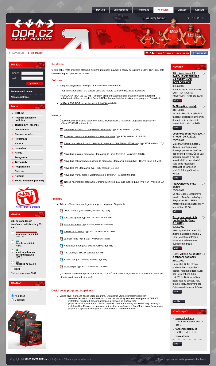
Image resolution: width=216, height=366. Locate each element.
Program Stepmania (71, 90)
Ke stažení (20, 148)
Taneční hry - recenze (27, 125)
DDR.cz (33, 30)
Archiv (18, 152)
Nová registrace (20, 97)
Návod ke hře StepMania (77, 168)
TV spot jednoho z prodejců (27, 207)
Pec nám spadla (72, 217)
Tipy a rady (21, 162)
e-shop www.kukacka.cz (192, 359)
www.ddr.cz (18, 53)
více (176, 100)
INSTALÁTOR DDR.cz (71, 95)
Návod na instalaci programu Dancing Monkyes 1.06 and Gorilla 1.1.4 (101, 182)
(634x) (25, 243)
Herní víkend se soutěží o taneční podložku (187, 256)
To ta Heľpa (70, 266)
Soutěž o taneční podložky (29, 180)
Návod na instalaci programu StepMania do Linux (89, 154)
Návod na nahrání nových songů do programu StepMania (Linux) (98, 161)
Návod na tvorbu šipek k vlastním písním (85, 175)
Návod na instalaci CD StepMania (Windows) (87, 129)
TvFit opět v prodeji (185, 106)
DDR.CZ (19, 113)
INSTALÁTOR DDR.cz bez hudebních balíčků (84, 103)
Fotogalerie (21, 157)
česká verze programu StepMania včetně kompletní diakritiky (115, 296)
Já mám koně (71, 238)
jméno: (15, 73)
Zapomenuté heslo (21, 91)
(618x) (26, 263)
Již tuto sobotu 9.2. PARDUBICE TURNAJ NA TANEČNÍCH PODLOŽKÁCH (186, 78)
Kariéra (19, 143)
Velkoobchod (22, 129)
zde (90, 123)
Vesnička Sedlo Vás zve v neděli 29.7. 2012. (187, 135)
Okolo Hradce (71, 210)
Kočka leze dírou (72, 245)
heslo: (14, 78)
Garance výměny (24, 134)
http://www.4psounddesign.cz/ (75, 277)
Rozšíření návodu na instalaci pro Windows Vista (89, 136)
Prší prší (68, 252)
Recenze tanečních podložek (25, 118)
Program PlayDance (70, 85)
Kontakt (19, 176)
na (20, 296)
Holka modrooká (72, 224)
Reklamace (21, 138)
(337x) (25, 254)
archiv (177, 301)
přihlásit (34, 83)
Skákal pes (70, 259)
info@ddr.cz (56, 359)
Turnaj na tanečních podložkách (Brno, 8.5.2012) (185, 220)
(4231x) (27, 234)
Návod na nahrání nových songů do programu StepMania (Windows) (101, 143)
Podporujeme (22, 166)
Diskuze (19, 171)
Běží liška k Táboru (74, 231)
